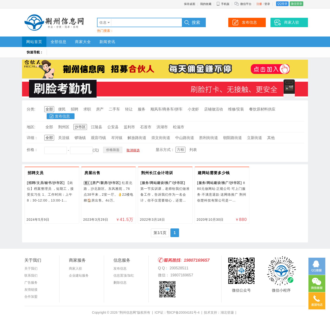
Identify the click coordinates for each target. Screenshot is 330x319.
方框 (180, 150)
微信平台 (245, 4)
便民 (62, 109)
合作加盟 (31, 296)
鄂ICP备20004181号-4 (183, 312)
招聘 (74, 109)
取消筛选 (133, 150)
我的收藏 (205, 4)
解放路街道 (137, 138)
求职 (87, 109)
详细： (32, 138)
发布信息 (62, 116)
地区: (31, 127)
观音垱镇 (98, 138)
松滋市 (178, 127)
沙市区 (80, 127)
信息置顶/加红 (123, 275)
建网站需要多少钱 (214, 173)
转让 (129, 109)
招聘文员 (36, 173)
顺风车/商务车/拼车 (166, 109)
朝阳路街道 (232, 138)
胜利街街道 (208, 138)
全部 (49, 109)
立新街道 (254, 138)
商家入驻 (75, 268)
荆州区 (63, 127)
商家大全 (83, 42)
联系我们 (31, 275)
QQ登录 (282, 3)
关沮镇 (63, 138)
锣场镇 (80, 138)
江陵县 (96, 127)
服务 (141, 109)
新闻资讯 (107, 42)
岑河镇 (116, 138)
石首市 (145, 127)
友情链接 (31, 289)
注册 (259, 4)
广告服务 (31, 282)
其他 (271, 138)
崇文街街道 (160, 138)
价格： (32, 150)
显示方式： (165, 150)
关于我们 (31, 268)
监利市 (129, 127)
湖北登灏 (227, 312)
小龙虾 (193, 109)
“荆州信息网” (127, 312)
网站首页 (34, 42)
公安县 (113, 127)
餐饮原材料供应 (262, 109)
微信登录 (296, 3)
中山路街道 (184, 138)
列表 (193, 150)
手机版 (222, 4)
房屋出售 (92, 173)
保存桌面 (189, 4)
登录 (267, 4)
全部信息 (59, 42)
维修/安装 (236, 109)
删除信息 (120, 282)
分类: (31, 109)
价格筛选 (112, 150)
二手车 (114, 109)
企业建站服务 (79, 275)
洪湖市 (162, 127)
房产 (100, 109)
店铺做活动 (213, 109)
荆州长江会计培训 (157, 173)
